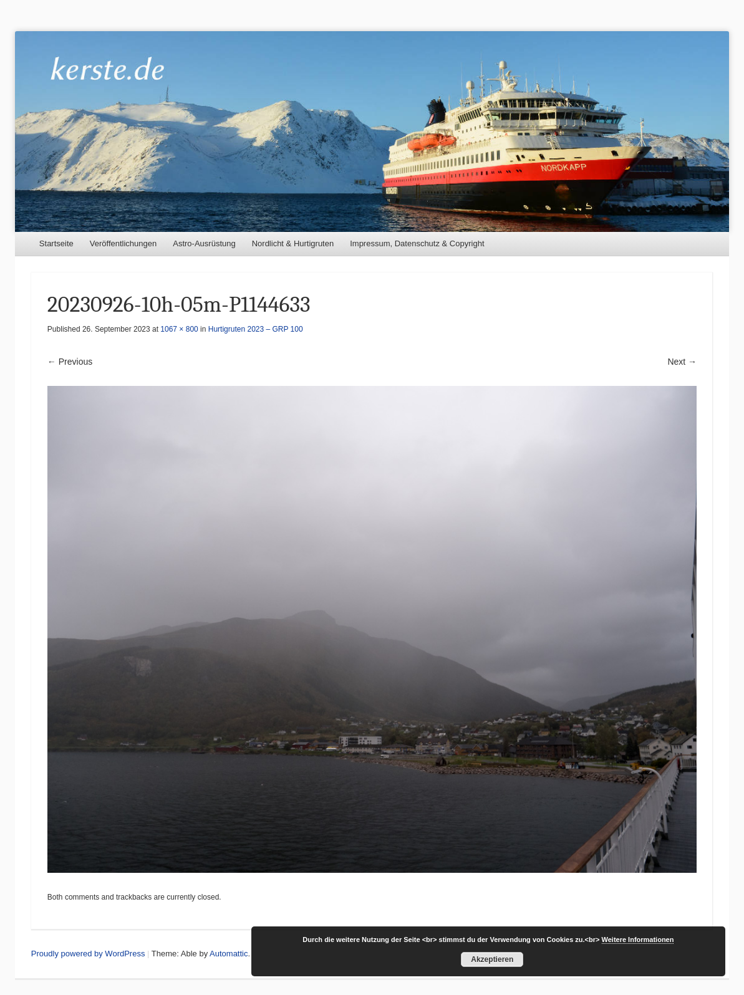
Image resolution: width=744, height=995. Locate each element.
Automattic (229, 953)
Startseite (56, 243)
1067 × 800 (179, 329)
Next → (682, 362)
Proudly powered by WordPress (88, 953)
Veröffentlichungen (123, 243)
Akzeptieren (492, 959)
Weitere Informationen (638, 939)
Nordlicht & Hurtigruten (293, 243)
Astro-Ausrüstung (204, 243)
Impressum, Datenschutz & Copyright (417, 243)
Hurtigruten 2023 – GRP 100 (255, 329)
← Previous (69, 362)
